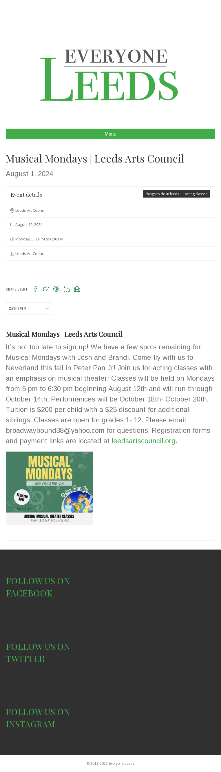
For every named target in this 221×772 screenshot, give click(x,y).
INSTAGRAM (30, 724)
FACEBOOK (29, 593)
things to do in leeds (162, 193)
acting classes (196, 193)
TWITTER (25, 658)
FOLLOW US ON (38, 581)
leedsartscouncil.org (144, 441)
